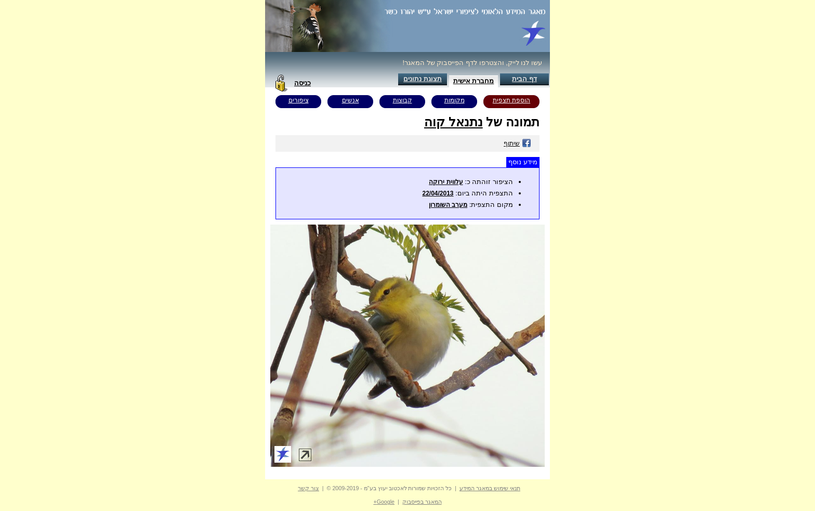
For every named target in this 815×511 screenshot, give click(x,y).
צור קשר (308, 488)
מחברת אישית (473, 81)
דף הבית (524, 79)
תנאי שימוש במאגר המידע (489, 488)
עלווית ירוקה (446, 182)
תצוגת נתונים (422, 79)
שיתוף (517, 143)
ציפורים (298, 100)
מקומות (454, 100)
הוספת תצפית (511, 100)
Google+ (384, 502)
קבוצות (402, 100)
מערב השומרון (448, 204)
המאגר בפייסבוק (422, 502)
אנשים (350, 100)
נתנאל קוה (453, 122)
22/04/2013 (437, 193)
